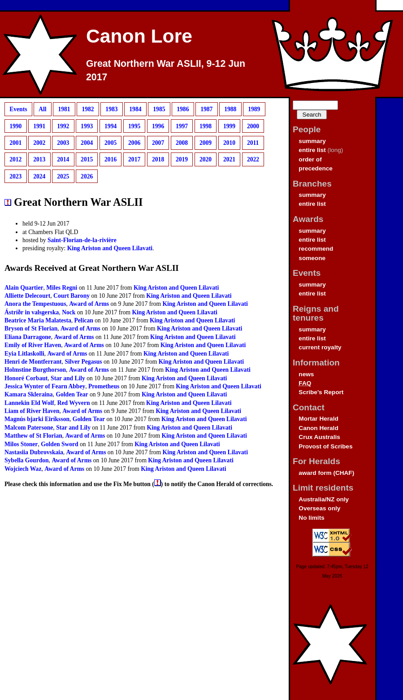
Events (18, 109)
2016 (110, 159)
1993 (87, 125)
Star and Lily (68, 378)
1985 (159, 109)
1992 (63, 125)
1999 (229, 125)
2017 (134, 159)
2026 (87, 176)
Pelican (83, 320)
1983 (111, 109)
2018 (158, 159)
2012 (15, 159)
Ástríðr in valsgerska (31, 312)
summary (312, 141)
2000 (253, 125)
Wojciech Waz (22, 468)
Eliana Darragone (27, 337)
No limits (311, 517)
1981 (64, 109)
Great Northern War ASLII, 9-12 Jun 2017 (165, 70)
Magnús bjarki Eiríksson (36, 419)
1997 (182, 125)
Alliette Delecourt (27, 295)
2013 (39, 159)
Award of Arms (89, 303)
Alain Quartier (23, 287)
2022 (253, 159)
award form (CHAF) (326, 473)
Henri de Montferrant (33, 361)
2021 (229, 159)
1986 (183, 109)
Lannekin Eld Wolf (29, 403)
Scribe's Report (321, 392)
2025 (63, 176)
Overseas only (319, 508)
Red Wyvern (73, 403)
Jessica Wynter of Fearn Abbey (44, 386)
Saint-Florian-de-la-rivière (82, 240)
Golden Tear (72, 394)
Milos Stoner (21, 444)
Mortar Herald (318, 418)
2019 (182, 159)
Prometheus (103, 386)
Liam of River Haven (31, 411)
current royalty (320, 347)
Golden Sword (59, 444)
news (306, 374)
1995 (134, 125)
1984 (135, 109)
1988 (230, 109)
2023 (15, 176)
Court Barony (71, 295)
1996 (158, 125)
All (42, 109)
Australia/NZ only (324, 499)
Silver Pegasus (83, 361)
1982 (88, 109)
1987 (206, 109)
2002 (39, 142)
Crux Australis (319, 437)
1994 (110, 125)
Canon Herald (318, 428)
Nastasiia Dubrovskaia (33, 452)
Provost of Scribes (325, 446)
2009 (205, 142)
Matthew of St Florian (33, 435)
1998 (205, 125)
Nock (68, 312)
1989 (254, 109)
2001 (15, 142)
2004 (87, 142)
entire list (312, 150)
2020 (205, 159)
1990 (15, 125)
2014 (63, 159)
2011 (253, 142)
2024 (39, 176)
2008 (182, 142)
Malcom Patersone (28, 427)
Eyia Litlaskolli (24, 353)
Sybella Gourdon (26, 460)
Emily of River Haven (32, 345)
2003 (63, 142)
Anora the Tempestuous (35, 303)
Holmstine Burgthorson (35, 369)
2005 (110, 142)
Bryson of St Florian (30, 328)
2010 (229, 142)
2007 (158, 142)
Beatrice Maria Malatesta (37, 320)
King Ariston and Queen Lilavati (109, 248)
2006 (134, 142)
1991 (39, 125)
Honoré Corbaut (26, 378)
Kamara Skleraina (28, 394)
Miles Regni (61, 287)
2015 (87, 159)
